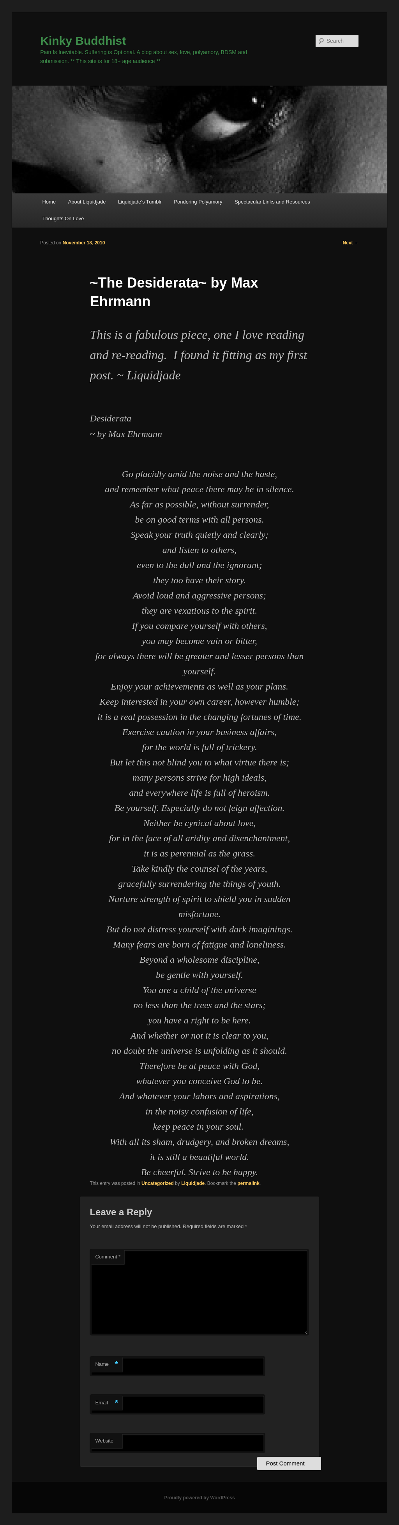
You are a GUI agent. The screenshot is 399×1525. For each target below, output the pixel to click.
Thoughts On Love (63, 218)
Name (106, 1364)
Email (106, 1403)
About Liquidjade (87, 202)
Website (104, 1441)
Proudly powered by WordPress (199, 1497)
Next (350, 243)
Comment (107, 1257)
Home (49, 202)
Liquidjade (193, 1183)
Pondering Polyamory (198, 202)
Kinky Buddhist (83, 40)
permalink (248, 1183)
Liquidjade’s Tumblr (140, 202)
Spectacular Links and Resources (272, 202)
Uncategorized (157, 1183)
